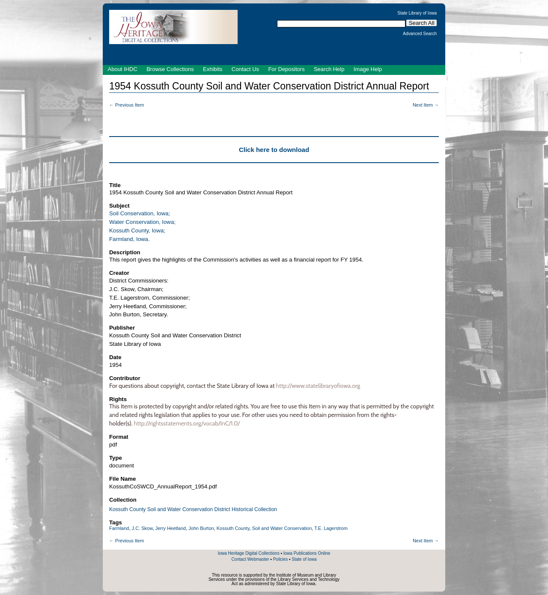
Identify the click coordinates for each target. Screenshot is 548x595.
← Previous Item (126, 104)
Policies (280, 559)
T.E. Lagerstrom (331, 528)
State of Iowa (304, 559)
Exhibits (213, 69)
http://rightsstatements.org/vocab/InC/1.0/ (187, 423)
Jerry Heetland (170, 528)
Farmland (119, 528)
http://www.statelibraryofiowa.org (318, 386)
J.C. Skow (142, 528)
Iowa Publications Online (307, 553)
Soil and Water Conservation (282, 528)
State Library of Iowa (417, 13)
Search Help (329, 69)
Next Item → (426, 104)
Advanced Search (420, 34)
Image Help (368, 69)
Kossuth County (233, 528)
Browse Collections (170, 69)
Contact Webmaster (250, 559)
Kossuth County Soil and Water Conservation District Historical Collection (193, 509)
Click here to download (274, 149)
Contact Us (245, 69)
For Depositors (286, 69)
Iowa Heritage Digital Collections (249, 553)
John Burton (201, 528)
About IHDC (122, 69)
